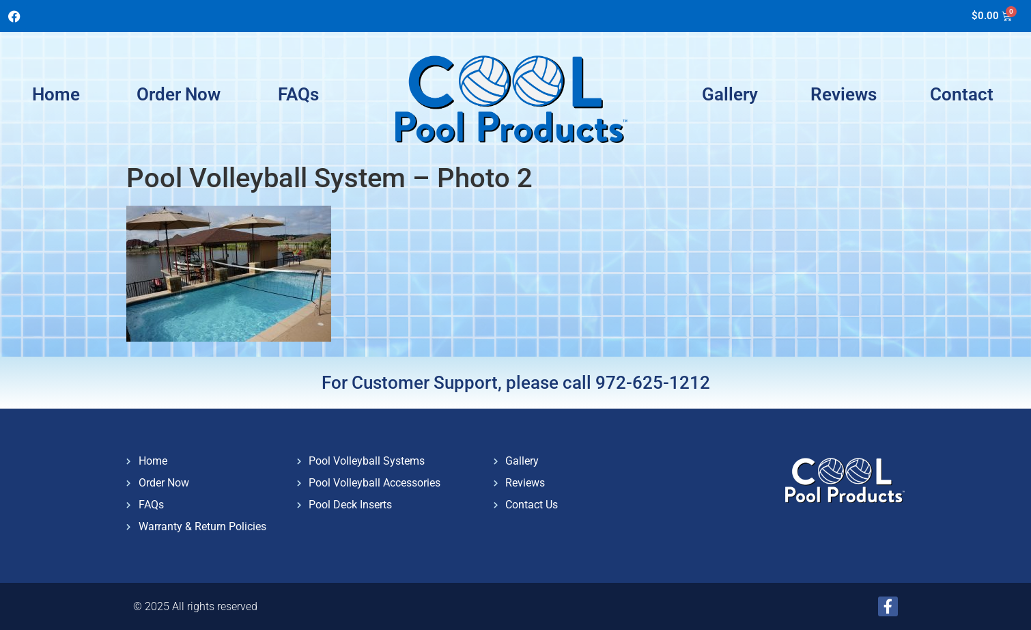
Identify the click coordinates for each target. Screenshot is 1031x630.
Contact (961, 94)
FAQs (298, 94)
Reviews (843, 94)
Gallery (730, 94)
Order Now (179, 94)
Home (56, 94)
